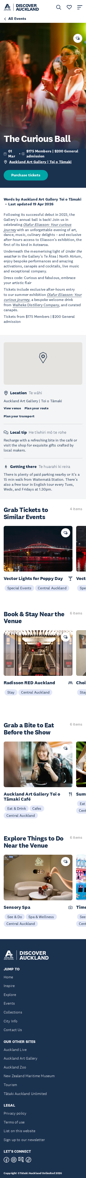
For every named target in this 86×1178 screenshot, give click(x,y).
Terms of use (14, 1122)
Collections (13, 1012)
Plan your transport (19, 416)
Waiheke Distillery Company (36, 305)
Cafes (37, 808)
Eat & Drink (16, 808)
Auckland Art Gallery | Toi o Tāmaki (40, 161)
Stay (11, 692)
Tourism (10, 1084)
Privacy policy (15, 1113)
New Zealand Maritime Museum (29, 1076)
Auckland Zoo (15, 1067)
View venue (12, 408)
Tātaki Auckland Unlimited (25, 1093)
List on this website (19, 1130)
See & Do (14, 916)
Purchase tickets (25, 175)
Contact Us (13, 1029)
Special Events (19, 588)
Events (9, 1003)
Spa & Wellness (41, 916)
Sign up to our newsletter (24, 1139)
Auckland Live (15, 1049)
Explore (10, 994)
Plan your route (36, 408)
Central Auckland (52, 588)
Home (8, 977)
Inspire (9, 985)
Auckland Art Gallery (20, 1058)
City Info (10, 1021)
